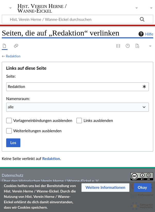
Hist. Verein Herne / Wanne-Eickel (42, 8)
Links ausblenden (98, 120)
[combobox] (77, 86)
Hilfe (145, 34)
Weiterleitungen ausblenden (37, 130)
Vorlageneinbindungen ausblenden (42, 120)
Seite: (11, 76)
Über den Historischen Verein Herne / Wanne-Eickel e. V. (50, 181)
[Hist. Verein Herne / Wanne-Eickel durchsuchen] (77, 19)
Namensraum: (18, 98)
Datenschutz (12, 175)
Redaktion (13, 56)
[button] (105, 187)
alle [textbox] (11, 106)
